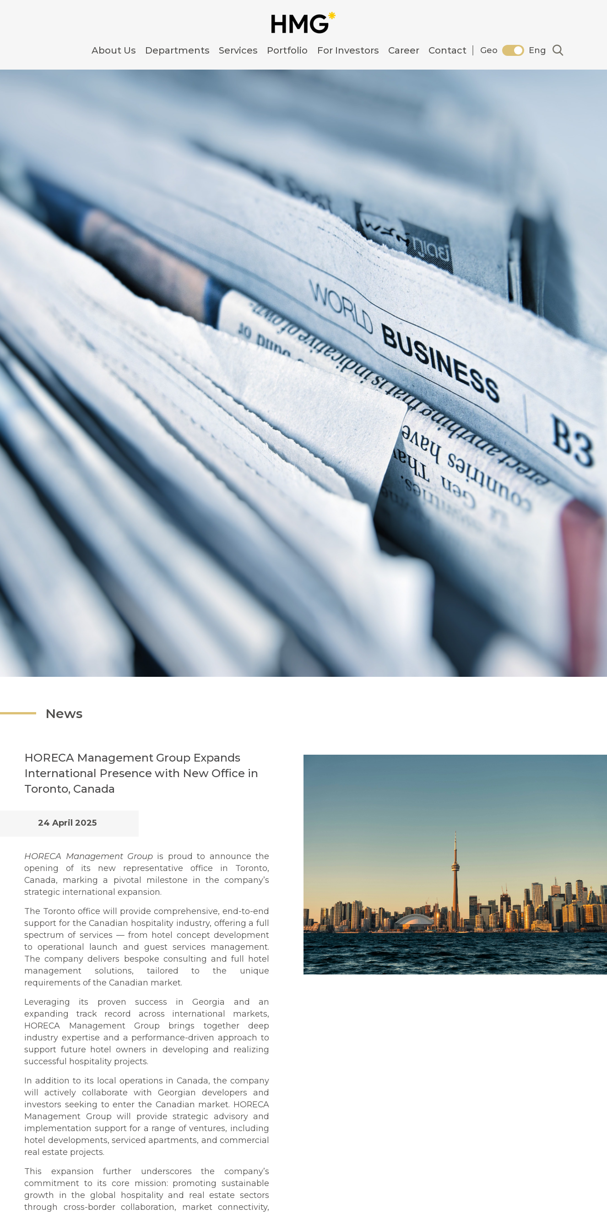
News (82, 712)
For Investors (348, 50)
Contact (447, 50)
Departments (177, 50)
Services (238, 50)
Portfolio (287, 50)
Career (403, 50)
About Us (114, 50)
